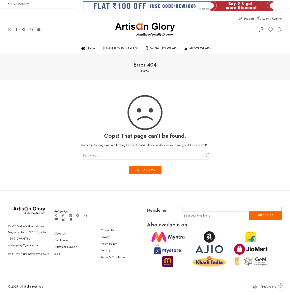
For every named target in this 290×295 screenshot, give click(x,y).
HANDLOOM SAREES (120, 48)
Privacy (105, 237)
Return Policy (109, 243)
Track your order (266, 286)
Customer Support (65, 247)
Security (105, 250)
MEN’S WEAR (196, 48)
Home (88, 48)
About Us (60, 233)
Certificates (61, 240)
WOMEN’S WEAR (160, 48)
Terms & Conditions (113, 257)
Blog (57, 253)
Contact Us (107, 230)
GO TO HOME (145, 170)
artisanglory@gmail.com (23, 245)
